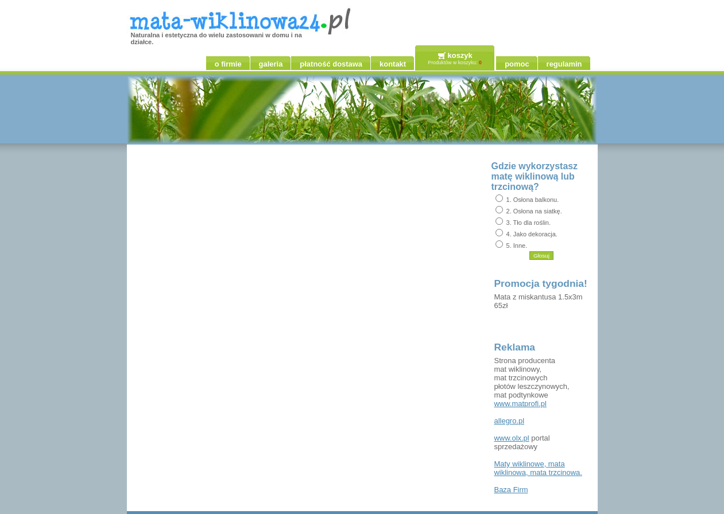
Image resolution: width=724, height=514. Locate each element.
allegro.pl (509, 420)
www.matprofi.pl (520, 403)
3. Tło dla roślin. (528, 222)
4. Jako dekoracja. (531, 234)
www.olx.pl (511, 438)
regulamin (564, 64)
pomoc (517, 64)
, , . (538, 468)
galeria (271, 64)
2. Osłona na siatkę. (534, 211)
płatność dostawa (331, 64)
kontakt (393, 64)
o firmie (228, 64)
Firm (511, 489)
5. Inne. (517, 245)
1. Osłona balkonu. (532, 199)
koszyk (460, 55)
